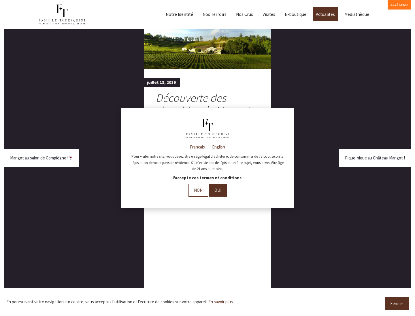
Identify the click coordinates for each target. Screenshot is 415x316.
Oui (217, 190)
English (218, 147)
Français (197, 147)
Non (198, 190)
